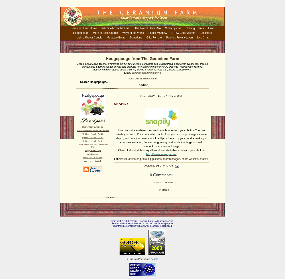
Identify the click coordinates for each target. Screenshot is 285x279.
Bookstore (206, 32)
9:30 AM (168, 165)
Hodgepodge (81, 32)
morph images (171, 159)
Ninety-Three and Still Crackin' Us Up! (92, 146)
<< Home (163, 189)
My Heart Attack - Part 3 (92, 134)
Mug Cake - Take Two (92, 158)
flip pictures (155, 159)
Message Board (116, 37)
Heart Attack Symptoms (92, 127)
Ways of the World (133, 32)
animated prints (137, 159)
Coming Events (195, 28)
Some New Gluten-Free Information (93, 130)
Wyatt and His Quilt (93, 161)
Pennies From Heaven (179, 37)
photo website (189, 159)
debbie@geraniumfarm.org (146, 72)
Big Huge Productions (139, 259)
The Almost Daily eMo (148, 28)
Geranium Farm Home (84, 28)
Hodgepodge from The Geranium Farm (142, 58)
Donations (136, 37)
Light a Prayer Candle (89, 37)
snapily (204, 159)
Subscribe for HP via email (142, 78)
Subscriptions (173, 28)
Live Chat (203, 37)
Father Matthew (158, 32)
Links (211, 28)
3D (125, 159)
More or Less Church (105, 32)
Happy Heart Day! (93, 150)
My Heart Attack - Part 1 (92, 141)
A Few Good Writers (183, 32)
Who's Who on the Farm (116, 28)
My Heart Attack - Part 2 (92, 137)
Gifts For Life (154, 37)
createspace (92, 154)
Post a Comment (163, 182)
